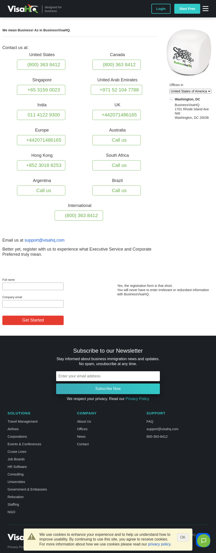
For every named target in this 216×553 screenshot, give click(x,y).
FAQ (149, 421)
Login (161, 9)
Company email (12, 297)
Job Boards (16, 459)
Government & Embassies (27, 489)
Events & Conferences (24, 444)
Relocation (16, 497)
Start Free (187, 9)
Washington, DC (187, 99)
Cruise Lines (17, 452)
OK (183, 537)
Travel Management (22, 421)
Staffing (13, 504)
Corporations (17, 436)
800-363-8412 (157, 436)
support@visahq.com (44, 240)
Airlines (13, 429)
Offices (82, 429)
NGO (11, 512)
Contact (83, 444)
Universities (16, 482)
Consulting (16, 474)
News (81, 436)
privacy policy (159, 544)
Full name (8, 279)
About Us (84, 421)
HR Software (17, 467)
